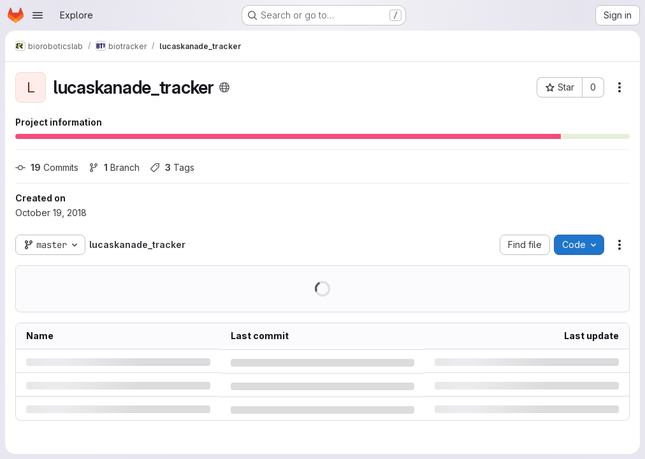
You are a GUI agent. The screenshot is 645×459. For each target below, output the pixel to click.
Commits (46, 167)
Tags (172, 167)
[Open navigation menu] (37, 15)
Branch (114, 167)
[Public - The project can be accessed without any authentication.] (224, 87)
